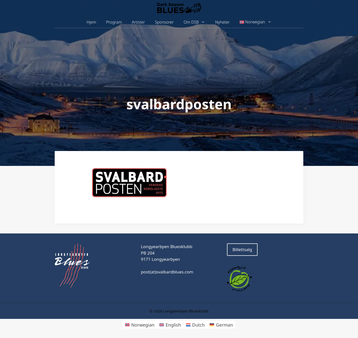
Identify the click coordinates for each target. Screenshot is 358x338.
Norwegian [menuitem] (142, 325)
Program (114, 22)
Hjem (91, 22)
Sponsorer (164, 22)
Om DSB (197, 22)
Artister (138, 22)
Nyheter (222, 22)
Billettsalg (242, 249)
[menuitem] (255, 22)
